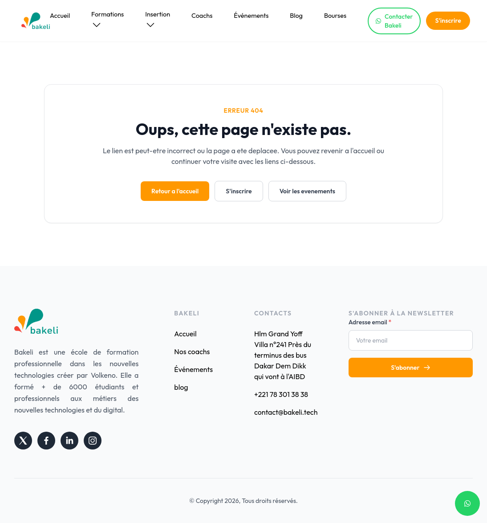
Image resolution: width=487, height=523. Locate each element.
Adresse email (370, 322)
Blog (296, 16)
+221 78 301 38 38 (281, 394)
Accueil (60, 16)
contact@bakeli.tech (283, 412)
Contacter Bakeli (394, 20)
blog (181, 387)
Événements (251, 16)
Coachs (201, 16)
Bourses (335, 16)
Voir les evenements (307, 191)
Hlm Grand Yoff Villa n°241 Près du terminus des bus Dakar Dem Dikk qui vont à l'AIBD (282, 355)
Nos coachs (192, 351)
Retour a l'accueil (175, 191)
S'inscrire (448, 20)
